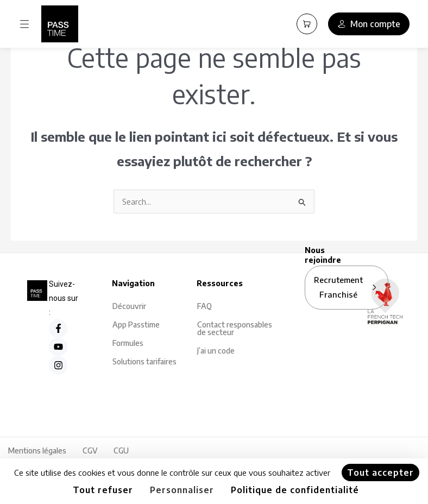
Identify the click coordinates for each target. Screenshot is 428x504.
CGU (121, 450)
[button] (24, 24)
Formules (127, 343)
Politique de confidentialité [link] (295, 489)
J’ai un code (216, 350)
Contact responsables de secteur (234, 328)
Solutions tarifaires (144, 361)
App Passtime (136, 324)
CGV (90, 450)
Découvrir (129, 306)
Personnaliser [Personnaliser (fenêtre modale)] (182, 489)
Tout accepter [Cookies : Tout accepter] (380, 472)
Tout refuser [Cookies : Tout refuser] (103, 489)
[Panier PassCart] (307, 24)
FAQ (204, 306)
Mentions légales (37, 450)
